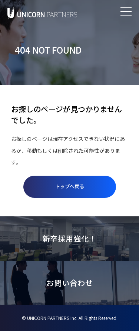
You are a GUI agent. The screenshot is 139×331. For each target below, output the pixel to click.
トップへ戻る (69, 186)
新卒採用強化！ (69, 238)
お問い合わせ (69, 282)
